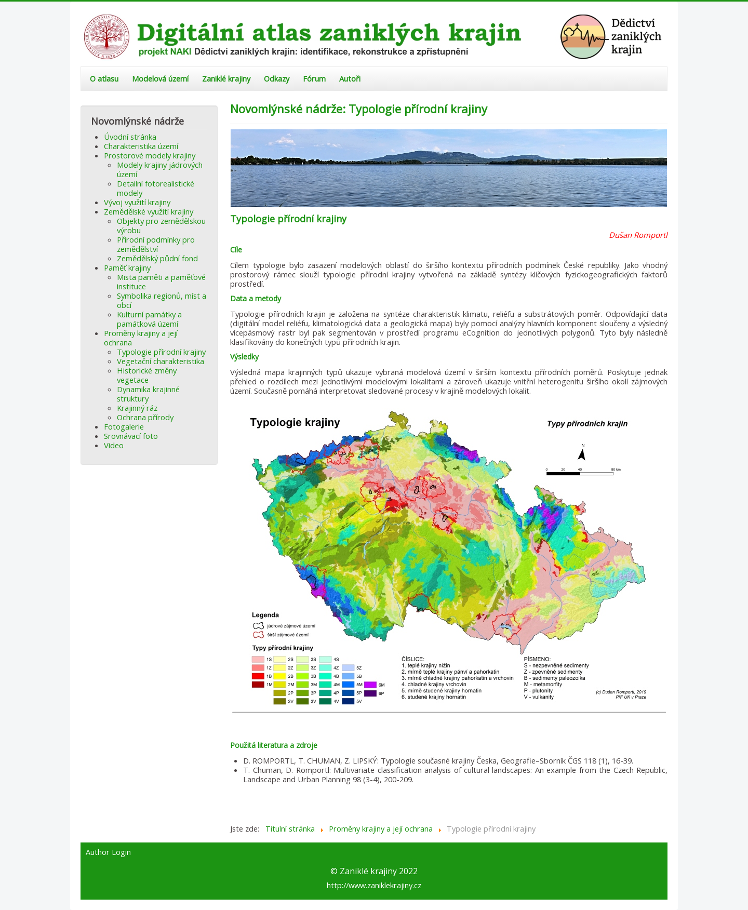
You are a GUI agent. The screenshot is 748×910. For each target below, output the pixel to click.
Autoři (349, 79)
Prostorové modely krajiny (149, 155)
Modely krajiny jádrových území (160, 169)
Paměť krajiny (127, 267)
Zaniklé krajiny (226, 79)
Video (114, 445)
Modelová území (160, 79)
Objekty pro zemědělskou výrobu (161, 225)
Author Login (108, 852)
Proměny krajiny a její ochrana (141, 337)
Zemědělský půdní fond (157, 258)
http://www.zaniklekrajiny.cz (374, 885)
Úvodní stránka (130, 136)
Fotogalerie (124, 426)
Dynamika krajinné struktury (148, 394)
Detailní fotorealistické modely (155, 188)
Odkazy (276, 79)
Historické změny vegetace (147, 375)
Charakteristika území (141, 146)
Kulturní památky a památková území (149, 319)
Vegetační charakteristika (160, 361)
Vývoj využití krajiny (137, 202)
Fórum (314, 79)
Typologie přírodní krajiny (161, 351)
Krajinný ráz (137, 408)
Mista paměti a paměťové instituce (161, 281)
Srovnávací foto (131, 436)
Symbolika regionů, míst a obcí (161, 300)
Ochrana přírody (145, 417)
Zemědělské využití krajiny (148, 211)
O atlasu (104, 79)
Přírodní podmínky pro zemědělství (156, 244)
